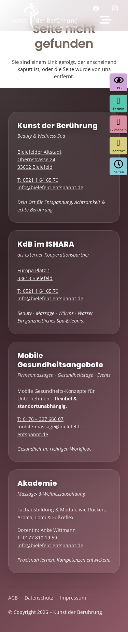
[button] (106, 19)
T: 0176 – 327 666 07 (40, 419)
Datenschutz (39, 598)
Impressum (73, 598)
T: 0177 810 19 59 (37, 537)
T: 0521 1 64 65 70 (37, 180)
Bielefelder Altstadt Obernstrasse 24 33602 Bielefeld (39, 159)
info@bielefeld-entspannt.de (50, 187)
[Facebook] (98, 8)
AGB (13, 598)
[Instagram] (117, 8)
